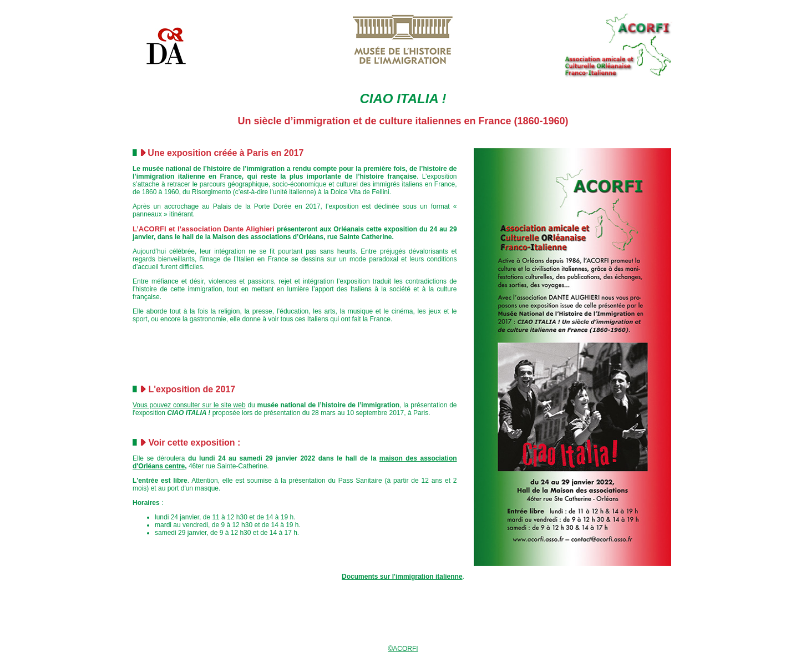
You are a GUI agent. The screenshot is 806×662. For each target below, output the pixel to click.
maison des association (418, 458)
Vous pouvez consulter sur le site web (189, 405)
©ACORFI (403, 649)
